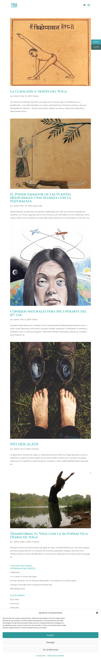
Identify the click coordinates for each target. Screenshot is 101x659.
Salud (36, 96)
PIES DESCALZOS (24, 444)
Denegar (50, 642)
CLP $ (95, 47)
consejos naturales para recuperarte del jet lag (48, 313)
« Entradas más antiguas (21, 566)
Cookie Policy (41, 655)
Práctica (35, 449)
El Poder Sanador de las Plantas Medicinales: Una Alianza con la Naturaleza (40, 198)
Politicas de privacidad (55, 655)
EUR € (95, 42)
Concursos (14, 603)
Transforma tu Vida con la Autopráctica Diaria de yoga (49, 536)
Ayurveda (38, 206)
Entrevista (14, 607)
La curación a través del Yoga (38, 91)
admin (16, 96)
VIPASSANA (15, 572)
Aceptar (50, 635)
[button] (97, 613)
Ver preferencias (50, 649)
